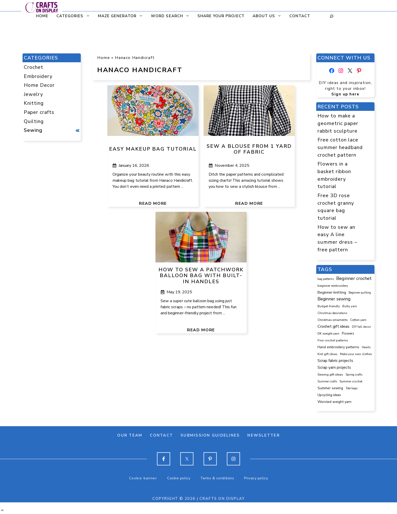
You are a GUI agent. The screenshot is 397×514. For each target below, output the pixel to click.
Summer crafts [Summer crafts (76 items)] (327, 381)
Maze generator (121, 16)
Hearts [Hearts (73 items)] (366, 347)
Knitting (34, 103)
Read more (153, 203)
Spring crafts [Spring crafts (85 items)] (354, 375)
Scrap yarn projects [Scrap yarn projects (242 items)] (334, 367)
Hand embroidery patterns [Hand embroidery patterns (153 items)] (338, 347)
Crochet (33, 67)
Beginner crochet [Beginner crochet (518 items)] (354, 278)
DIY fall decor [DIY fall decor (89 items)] (361, 327)
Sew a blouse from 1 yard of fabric (249, 149)
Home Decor (39, 85)
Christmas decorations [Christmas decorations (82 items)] (332, 313)
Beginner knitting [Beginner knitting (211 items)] (331, 292)
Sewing (33, 130)
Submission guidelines (210, 435)
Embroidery (38, 76)
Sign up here (345, 94)
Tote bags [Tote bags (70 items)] (352, 388)
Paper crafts (39, 112)
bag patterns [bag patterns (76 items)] (325, 279)
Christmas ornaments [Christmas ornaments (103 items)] (332, 320)
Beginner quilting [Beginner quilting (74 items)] (360, 293)
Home (41, 15)
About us (268, 16)
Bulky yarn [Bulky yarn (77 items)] (349, 306)
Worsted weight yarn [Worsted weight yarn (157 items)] (334, 401)
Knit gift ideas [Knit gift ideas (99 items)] (327, 354)
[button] (2, 510)
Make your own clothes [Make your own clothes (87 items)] (356, 354)
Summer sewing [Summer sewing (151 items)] (330, 388)
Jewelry (33, 94)
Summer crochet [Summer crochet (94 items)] (351, 381)
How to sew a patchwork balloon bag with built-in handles (201, 275)
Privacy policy (256, 478)
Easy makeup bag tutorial (153, 149)
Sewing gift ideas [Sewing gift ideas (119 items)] (330, 374)
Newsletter (263, 435)
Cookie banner (143, 478)
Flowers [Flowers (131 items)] (348, 333)
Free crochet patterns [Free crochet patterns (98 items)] (332, 340)
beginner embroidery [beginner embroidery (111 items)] (332, 285)
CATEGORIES (74, 16)
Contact (299, 15)
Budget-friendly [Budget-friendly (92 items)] (328, 306)
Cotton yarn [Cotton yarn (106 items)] (358, 320)
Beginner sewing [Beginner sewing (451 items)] (333, 299)
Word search (171, 16)
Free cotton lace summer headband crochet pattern (340, 147)
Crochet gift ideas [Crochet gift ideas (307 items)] (333, 326)
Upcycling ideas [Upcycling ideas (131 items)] (329, 395)
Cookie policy (178, 478)
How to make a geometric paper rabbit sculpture (337, 123)
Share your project (220, 15)
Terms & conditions (217, 478)
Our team (129, 435)
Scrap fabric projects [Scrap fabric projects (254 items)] (335, 360)
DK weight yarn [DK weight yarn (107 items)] (328, 333)
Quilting (34, 121)
